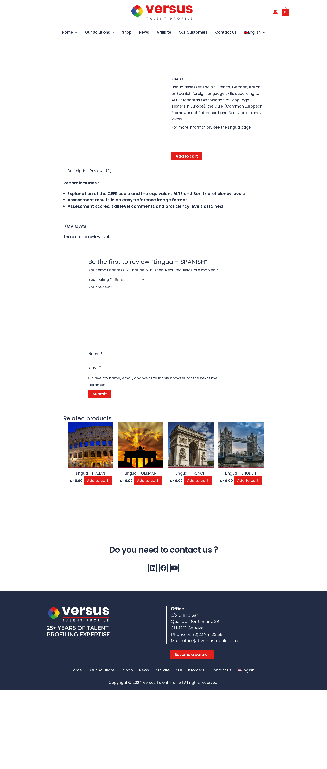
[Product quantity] (210, 147)
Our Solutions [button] (99, 32)
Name (95, 357)
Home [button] (69, 32)
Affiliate (164, 32)
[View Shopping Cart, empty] (285, 12)
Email (94, 371)
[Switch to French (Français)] (152, 764)
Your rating (100, 279)
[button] (75, 32)
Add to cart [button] (97, 485)
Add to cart (187, 157)
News (144, 32)
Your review (100, 287)
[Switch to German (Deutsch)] (194, 764)
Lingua (234, 127)
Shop (127, 32)
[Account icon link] (275, 11)
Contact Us (226, 32)
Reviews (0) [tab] (101, 171)
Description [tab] (78, 171)
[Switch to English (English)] (121, 764)
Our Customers (193, 32)
